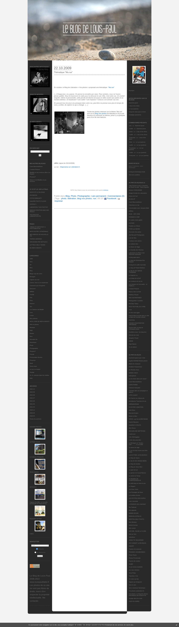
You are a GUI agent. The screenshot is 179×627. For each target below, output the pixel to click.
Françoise (132, 137)
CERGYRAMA (133, 384)
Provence (32, 360)
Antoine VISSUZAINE (135, 190)
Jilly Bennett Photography (136, 235)
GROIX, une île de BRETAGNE (138, 419)
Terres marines (34, 472)
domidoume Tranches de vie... (138, 401)
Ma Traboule (132, 507)
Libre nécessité (133, 501)
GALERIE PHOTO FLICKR (38, 201)
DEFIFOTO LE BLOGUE (37, 192)
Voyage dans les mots (135, 598)
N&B (31, 330)
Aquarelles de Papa (36, 518)
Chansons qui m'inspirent (37, 285)
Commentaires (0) (116, 196)
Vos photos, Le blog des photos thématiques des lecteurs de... (138, 594)
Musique (32, 327)
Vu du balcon (133, 347)
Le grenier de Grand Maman (137, 473)
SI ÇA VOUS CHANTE (136, 567)
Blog (31, 270)
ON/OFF (131, 546)
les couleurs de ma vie (135, 281)
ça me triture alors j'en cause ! (138, 378)
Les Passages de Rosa (136, 492)
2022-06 (32, 401)
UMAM (131, 341)
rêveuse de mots (134, 335)
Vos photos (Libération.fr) (136, 591)
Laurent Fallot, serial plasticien (138, 455)
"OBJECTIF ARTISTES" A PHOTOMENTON (37, 227)
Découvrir (33, 288)
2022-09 (32, 392)
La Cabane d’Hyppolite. (37, 457)
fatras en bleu (133, 416)
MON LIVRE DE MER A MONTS (39, 321)
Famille (32, 294)
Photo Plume (133, 555)
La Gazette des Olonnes (136, 250)
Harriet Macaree (134, 422)
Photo (31, 345)
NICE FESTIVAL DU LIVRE (137, 306)
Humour (32, 303)
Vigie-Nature (132, 344)
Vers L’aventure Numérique (137, 588)
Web (31, 378)
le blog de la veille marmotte (137, 265)
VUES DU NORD (134, 601)
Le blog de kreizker (134, 464)
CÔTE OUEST (133, 395)
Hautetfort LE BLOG (135, 425)
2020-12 (32, 410)
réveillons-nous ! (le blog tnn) (137, 332)
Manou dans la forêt (135, 291)
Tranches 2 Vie (133, 576)
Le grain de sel (133, 470)
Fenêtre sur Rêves (134, 226)
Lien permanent (98, 196)
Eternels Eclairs (133, 413)
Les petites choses (134, 495)
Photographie (34, 348)
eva (130, 125)
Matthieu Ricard (133, 294)
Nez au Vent (132, 534)
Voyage (32, 372)
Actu (31, 261)
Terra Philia (132, 573)
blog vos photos (84, 198)
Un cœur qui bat (134, 579)
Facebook (110, 198)
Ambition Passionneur (135, 367)
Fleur (31, 300)
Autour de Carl (133, 196)
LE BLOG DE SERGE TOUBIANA (135, 271)
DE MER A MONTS (36, 248)
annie (131, 131)
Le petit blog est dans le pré (137, 483)
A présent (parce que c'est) (137, 358)
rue (94, 198)
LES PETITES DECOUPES (137, 498)
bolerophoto (132, 375)
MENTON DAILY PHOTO (136, 519)
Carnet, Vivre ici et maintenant (39, 282)
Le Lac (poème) (133, 109)
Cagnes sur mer (34, 279)
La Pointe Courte (35, 442)
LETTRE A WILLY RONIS (37, 245)
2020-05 (32, 416)
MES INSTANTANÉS (135, 297)
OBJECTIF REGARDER (136, 540)
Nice (31, 336)
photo (63, 198)
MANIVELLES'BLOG (135, 516)
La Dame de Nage (134, 247)
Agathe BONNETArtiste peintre (138, 361)
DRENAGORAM (134, 404)
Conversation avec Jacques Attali (139, 208)
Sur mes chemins (134, 570)
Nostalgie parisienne (135, 115)
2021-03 (32, 407)
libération (71, 198)
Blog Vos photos (101, 113)
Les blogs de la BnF (135, 278)
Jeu (31, 306)
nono (130, 309)
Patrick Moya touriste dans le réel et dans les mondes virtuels (139, 316)
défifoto (32, 291)
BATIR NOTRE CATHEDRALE (39, 231)
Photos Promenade (134, 558)
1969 (31, 258)
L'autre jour (132, 434)
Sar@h (131, 564)
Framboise (132, 148)
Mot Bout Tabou (133, 303)
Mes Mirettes (133, 522)
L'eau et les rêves (134, 106)
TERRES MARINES (36, 239)
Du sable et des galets (135, 220)
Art (30, 264)
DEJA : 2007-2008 (134, 214)
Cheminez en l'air (134, 205)
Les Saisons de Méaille (37, 309)
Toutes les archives (35, 419)
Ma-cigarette (132, 510)
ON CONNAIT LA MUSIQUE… (138, 543)
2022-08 (32, 395)
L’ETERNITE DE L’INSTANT (137, 504)
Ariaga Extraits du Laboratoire (138, 193)
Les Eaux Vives (133, 489)
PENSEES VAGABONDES (137, 552)
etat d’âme (132, 410)
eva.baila (131, 223)
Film (31, 297)
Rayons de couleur (134, 561)
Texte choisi (33, 366)
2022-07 (32, 398)
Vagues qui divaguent (135, 582)
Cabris (32, 533)
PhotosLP (33, 177)
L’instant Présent (35, 169)
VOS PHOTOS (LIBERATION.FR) (35, 215)
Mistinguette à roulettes (136, 300)
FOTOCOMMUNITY (36, 198)
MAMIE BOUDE (133, 513)
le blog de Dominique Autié (137, 172)
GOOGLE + (33, 204)
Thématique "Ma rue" (63, 72)
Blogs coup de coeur (36, 273)
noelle (131, 128)
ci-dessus (105, 190)
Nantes (32, 333)
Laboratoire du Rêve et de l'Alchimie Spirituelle (137, 253)
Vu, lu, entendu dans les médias (39, 375)
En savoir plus (128, 625)
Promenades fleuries (36, 357)
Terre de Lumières (134, 175)
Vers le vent (132, 585)
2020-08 (32, 413)
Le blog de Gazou (134, 458)
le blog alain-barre (134, 257)
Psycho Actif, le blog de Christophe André (136, 328)
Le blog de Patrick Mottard (137, 268)
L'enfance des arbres (135, 241)
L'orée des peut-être (135, 440)
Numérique (33, 342)
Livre (31, 312)
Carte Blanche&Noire (36, 166)
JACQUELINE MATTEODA (137, 431)
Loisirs (32, 315)
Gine (130, 142)
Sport (31, 363)
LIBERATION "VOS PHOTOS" (39, 207)
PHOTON (132, 320)
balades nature (133, 373)
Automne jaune (133, 103)
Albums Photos (36, 427)
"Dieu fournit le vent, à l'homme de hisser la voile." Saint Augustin (139, 186)
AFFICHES (33, 487)
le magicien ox (133, 275)
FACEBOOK (33, 195)
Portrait (32, 354)
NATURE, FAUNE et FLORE (137, 531)
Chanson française (134, 387)
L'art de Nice (132, 238)
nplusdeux (132, 537)
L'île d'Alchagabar (134, 437)
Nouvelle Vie (33, 339)
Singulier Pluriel (133, 338)
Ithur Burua (132, 428)
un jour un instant (35, 369)
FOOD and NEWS (134, 229)
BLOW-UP (132, 199)
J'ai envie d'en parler (135, 232)
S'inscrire (40, 549)
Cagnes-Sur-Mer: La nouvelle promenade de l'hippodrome (39, 502)
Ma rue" (111, 87)
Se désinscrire (40, 552)
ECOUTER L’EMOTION (136, 407)
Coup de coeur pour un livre (137, 112)
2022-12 (32, 389)
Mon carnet (132, 528)
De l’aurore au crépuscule (136, 398)
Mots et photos (34, 324)
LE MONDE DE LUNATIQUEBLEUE (135, 479)
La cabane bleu (133, 244)
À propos (131, 90)
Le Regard (132, 486)
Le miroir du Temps (134, 476)
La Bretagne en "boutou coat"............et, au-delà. (136, 443)
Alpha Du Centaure (134, 364)
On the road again (134, 312)
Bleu (31, 267)
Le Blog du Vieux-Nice (135, 467)
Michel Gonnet (133, 525)
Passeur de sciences (135, 549)
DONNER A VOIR (134, 217)
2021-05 (32, 404)
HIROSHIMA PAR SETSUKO (38, 242)
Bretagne (32, 276)
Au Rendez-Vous (134, 370)
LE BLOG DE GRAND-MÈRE (138, 461)
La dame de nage (134, 447)
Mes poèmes (34, 318)
